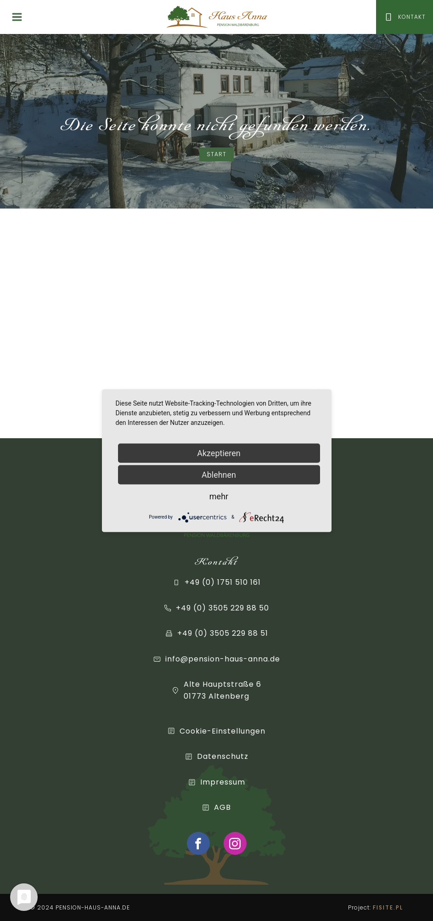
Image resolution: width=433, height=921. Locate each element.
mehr (218, 496)
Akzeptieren (219, 453)
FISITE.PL (388, 907)
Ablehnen (219, 474)
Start (216, 154)
